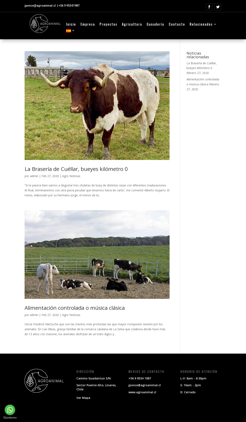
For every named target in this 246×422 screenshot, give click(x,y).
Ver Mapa (83, 398)
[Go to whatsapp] (10, 410)
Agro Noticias (71, 176)
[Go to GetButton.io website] (10, 417)
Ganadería (155, 25)
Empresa (88, 25)
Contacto (177, 25)
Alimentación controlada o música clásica (75, 307)
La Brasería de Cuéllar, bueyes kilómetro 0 (76, 169)
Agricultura (132, 25)
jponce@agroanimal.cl (40, 5)
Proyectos (108, 25)
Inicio (71, 25)
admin (34, 176)
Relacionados (201, 25)
